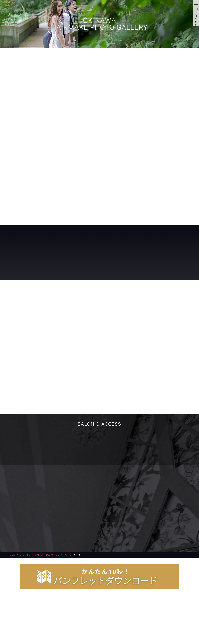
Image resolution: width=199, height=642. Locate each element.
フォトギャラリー (62, 555)
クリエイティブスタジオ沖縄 (42, 555)
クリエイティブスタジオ (19, 555)
